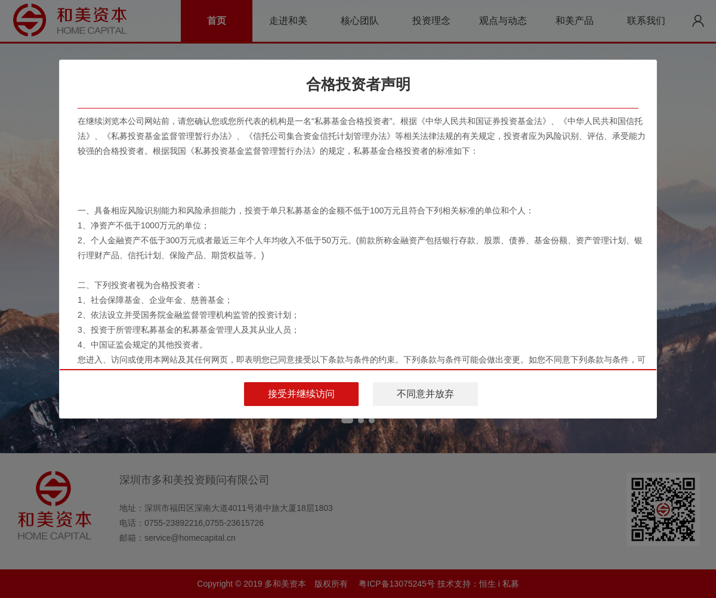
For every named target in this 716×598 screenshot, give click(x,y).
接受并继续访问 (301, 394)
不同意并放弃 (425, 394)
